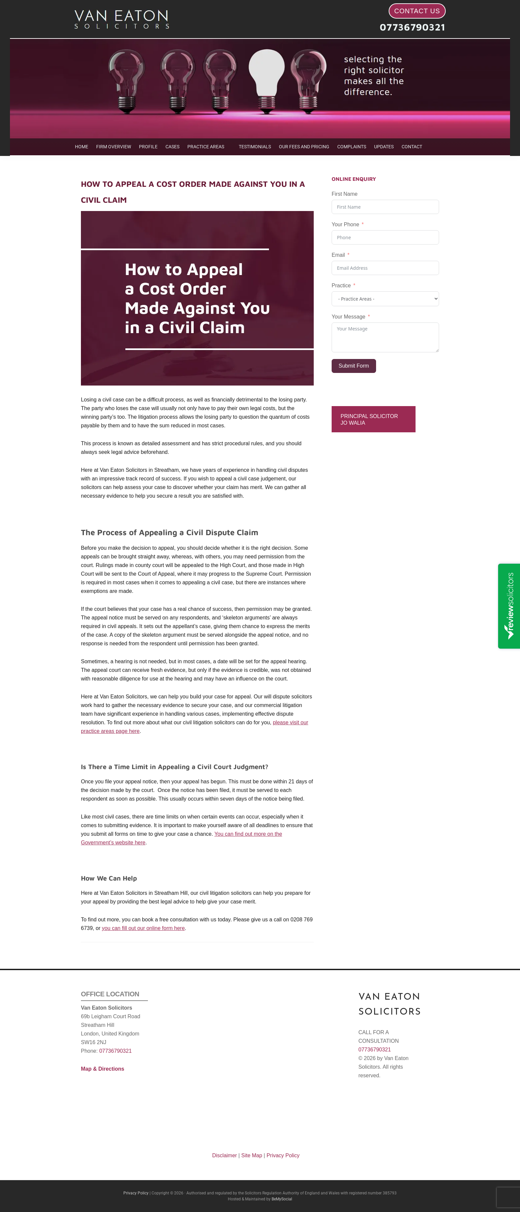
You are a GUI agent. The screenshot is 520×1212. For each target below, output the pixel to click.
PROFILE (148, 146)
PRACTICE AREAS (205, 146)
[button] (209, 146)
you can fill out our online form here (143, 928)
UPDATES (384, 146)
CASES (172, 146)
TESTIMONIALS (255, 146)
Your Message (348, 317)
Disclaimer (224, 1155)
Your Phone (345, 224)
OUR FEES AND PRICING (304, 146)
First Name (345, 194)
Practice (341, 285)
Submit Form (354, 366)
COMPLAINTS (351, 146)
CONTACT (412, 146)
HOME (81, 146)
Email (338, 255)
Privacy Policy (283, 1155)
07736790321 (413, 27)
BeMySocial (282, 1199)
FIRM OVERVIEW (113, 146)
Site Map (251, 1155)
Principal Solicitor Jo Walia (369, 419)
